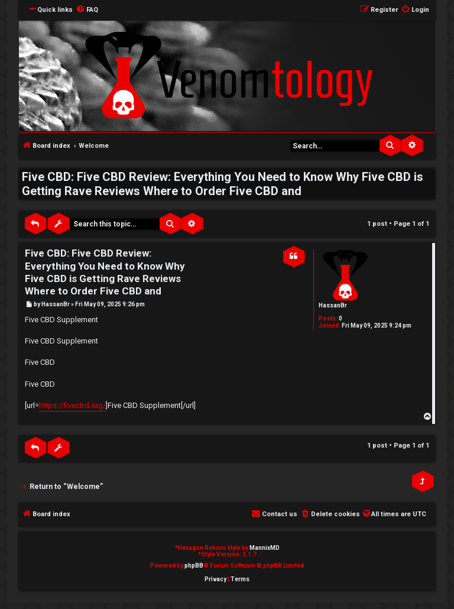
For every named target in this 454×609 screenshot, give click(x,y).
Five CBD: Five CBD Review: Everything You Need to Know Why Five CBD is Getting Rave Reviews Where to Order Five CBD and (222, 184)
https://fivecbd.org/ (72, 405)
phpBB (193, 565)
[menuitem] (87, 10)
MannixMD (264, 548)
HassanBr (333, 305)
